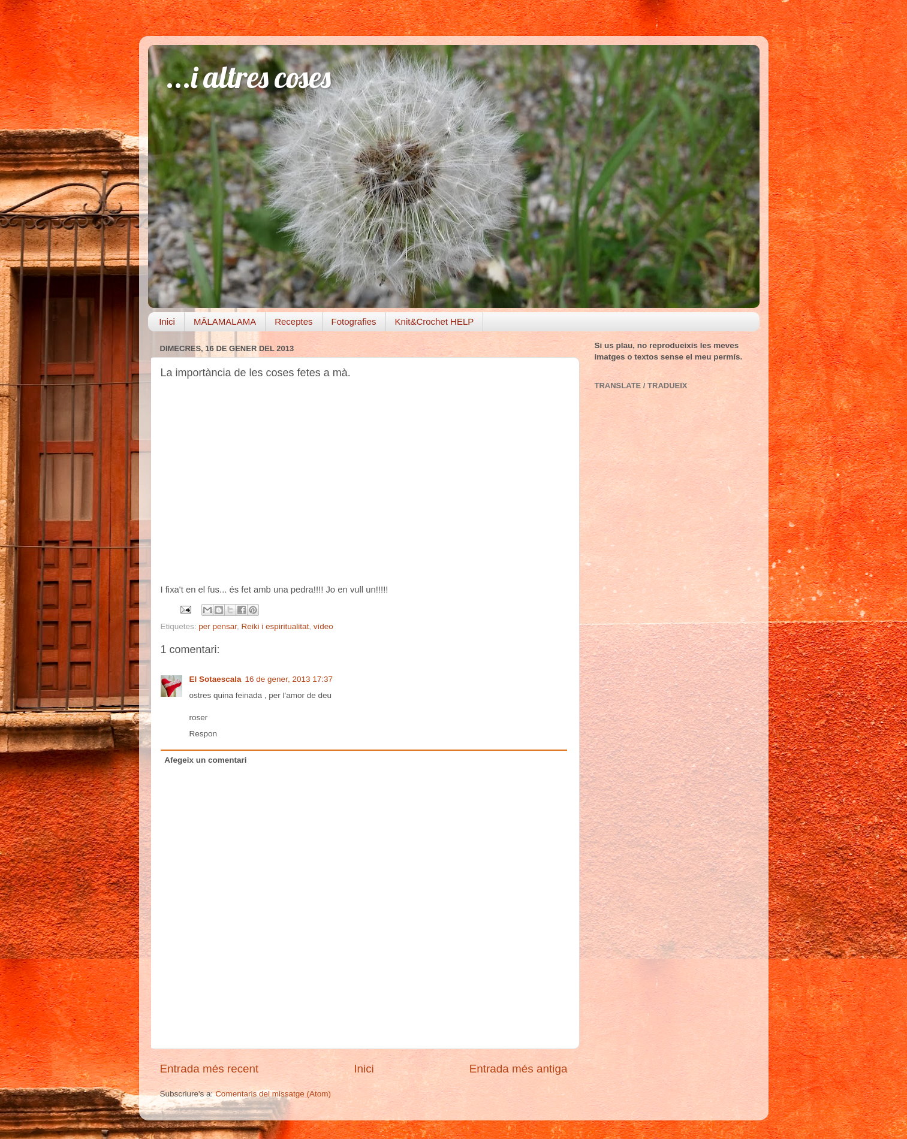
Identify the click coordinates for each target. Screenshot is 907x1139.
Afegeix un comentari (205, 760)
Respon (203, 733)
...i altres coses (248, 77)
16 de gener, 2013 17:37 (289, 679)
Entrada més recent (209, 1068)
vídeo (323, 626)
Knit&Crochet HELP (434, 321)
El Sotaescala (215, 679)
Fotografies (354, 321)
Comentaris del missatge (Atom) (273, 1093)
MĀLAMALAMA (225, 321)
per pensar (217, 626)
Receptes (293, 321)
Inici (167, 321)
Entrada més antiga (518, 1068)
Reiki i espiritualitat (275, 626)
